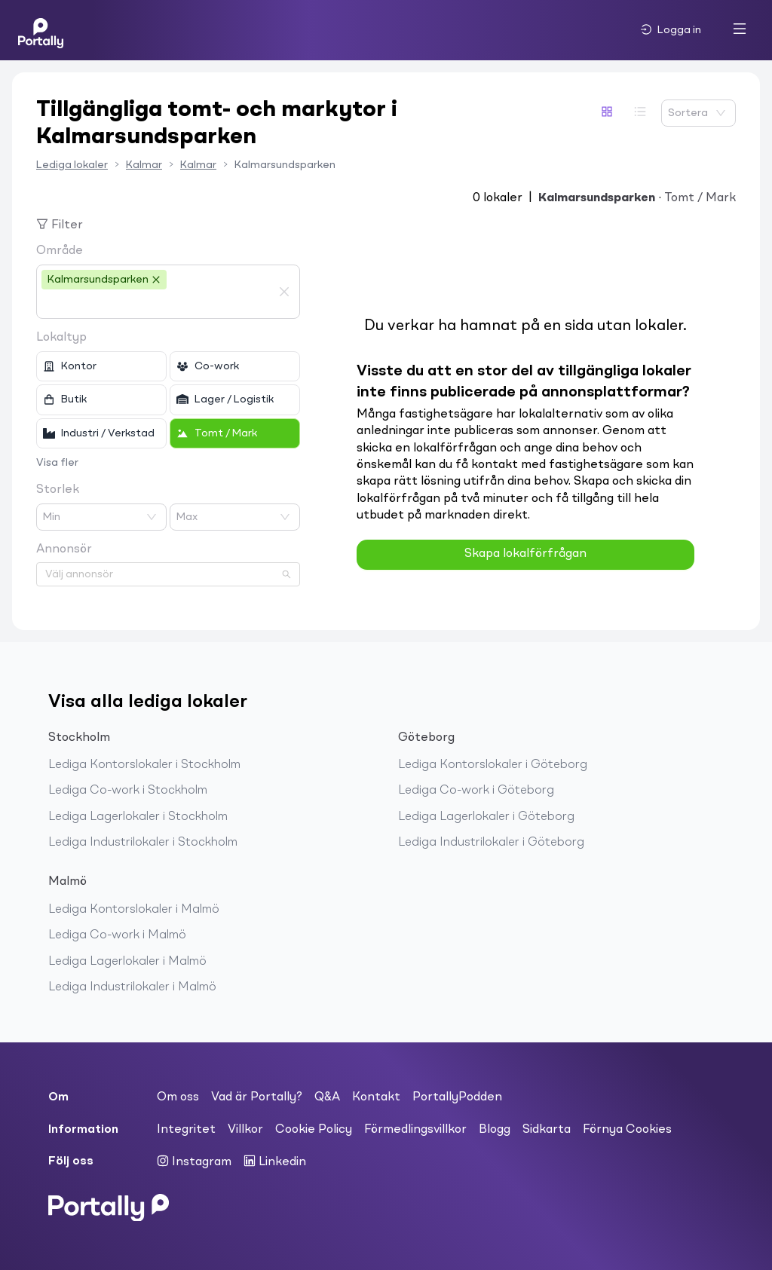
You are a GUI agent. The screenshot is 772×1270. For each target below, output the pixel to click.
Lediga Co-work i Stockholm (127, 791)
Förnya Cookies (627, 1130)
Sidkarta (546, 1130)
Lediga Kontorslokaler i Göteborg (492, 765)
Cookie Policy (313, 1130)
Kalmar (144, 165)
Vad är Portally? (256, 1097)
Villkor (245, 1130)
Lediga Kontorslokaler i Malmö (133, 910)
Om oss (178, 1097)
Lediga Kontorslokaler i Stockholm (144, 765)
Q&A (327, 1097)
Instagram (194, 1161)
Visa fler (57, 463)
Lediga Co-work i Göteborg (476, 791)
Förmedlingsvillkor (415, 1130)
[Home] (40, 30)
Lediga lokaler (72, 165)
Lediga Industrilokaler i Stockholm (142, 843)
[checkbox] (101, 366)
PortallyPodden (457, 1097)
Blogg (494, 1130)
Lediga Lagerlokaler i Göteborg (486, 817)
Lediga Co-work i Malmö (117, 935)
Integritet (186, 1130)
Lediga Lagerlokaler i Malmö (127, 962)
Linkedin (275, 1161)
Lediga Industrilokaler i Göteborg (491, 843)
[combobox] (156, 304)
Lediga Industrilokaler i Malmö (132, 987)
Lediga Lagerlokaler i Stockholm (138, 817)
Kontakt (376, 1097)
